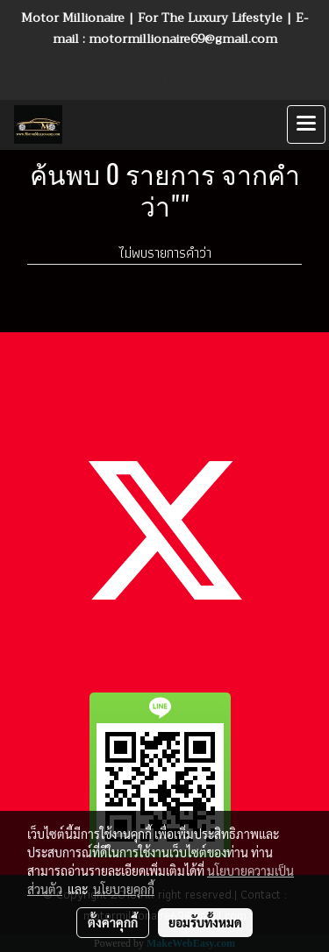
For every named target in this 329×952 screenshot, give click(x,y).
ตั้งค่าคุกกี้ (113, 922)
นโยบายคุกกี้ (123, 889)
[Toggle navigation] (306, 124)
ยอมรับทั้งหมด (205, 922)
